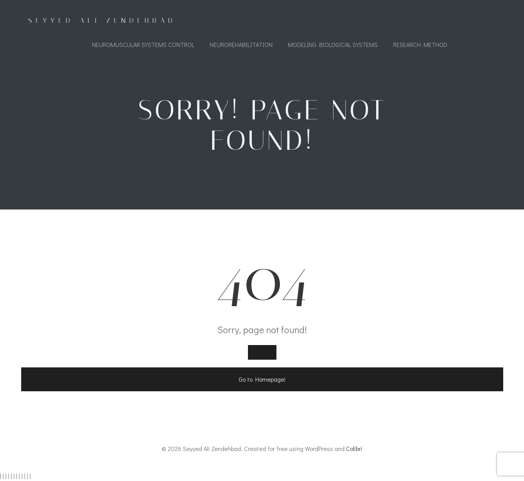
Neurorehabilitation (241, 44)
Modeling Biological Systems (333, 44)
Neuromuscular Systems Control (143, 44)
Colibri (354, 448)
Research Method (420, 44)
